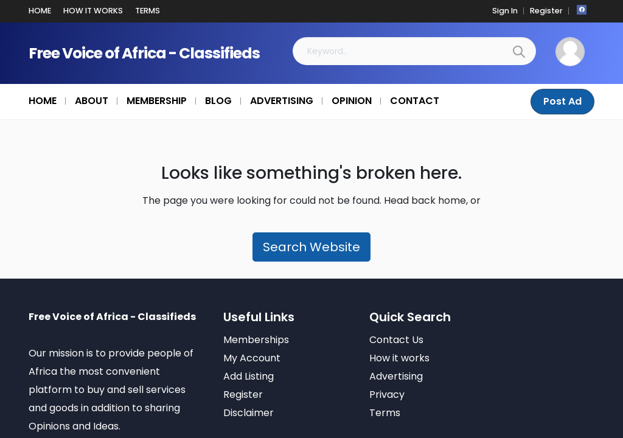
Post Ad (562, 101)
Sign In (505, 10)
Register (546, 10)
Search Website (311, 246)
